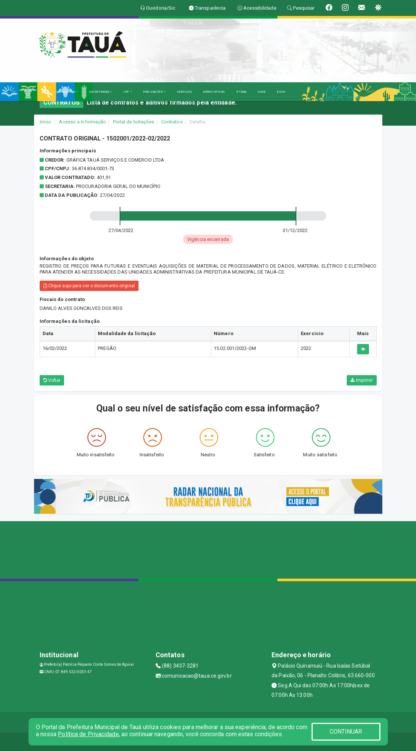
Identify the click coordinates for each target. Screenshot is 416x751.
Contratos (172, 122)
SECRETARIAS (100, 91)
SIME (261, 91)
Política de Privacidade (88, 734)
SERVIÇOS (184, 91)
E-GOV (281, 91)
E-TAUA (241, 91)
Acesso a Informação (82, 122)
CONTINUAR (346, 731)
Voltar (52, 380)
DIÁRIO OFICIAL (214, 91)
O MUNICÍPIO (67, 91)
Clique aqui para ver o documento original (89, 285)
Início (45, 122)
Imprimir (361, 380)
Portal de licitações (133, 122)
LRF (127, 91)
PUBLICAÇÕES (154, 91)
